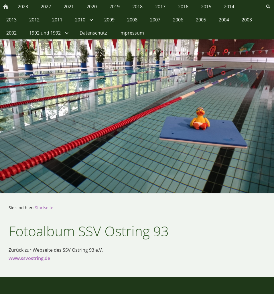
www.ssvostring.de (29, 258)
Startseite (44, 207)
